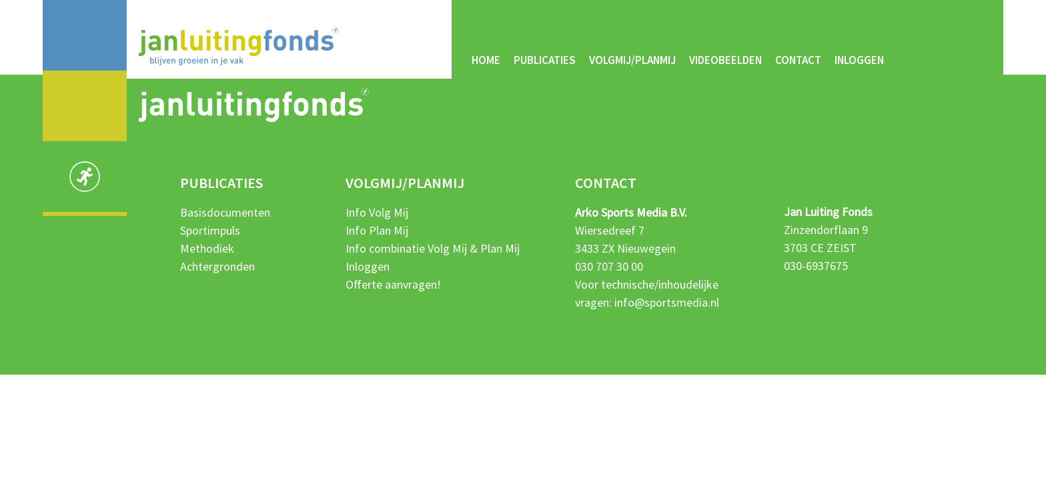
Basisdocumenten (225, 212)
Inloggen (859, 60)
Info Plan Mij (377, 230)
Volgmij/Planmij (632, 60)
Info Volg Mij (377, 212)
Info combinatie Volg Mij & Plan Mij (433, 248)
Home (486, 60)
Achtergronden (217, 266)
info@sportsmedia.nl (666, 302)
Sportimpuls (210, 230)
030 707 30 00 (609, 266)
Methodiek (207, 248)
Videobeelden (725, 60)
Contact (798, 60)
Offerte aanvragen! (393, 284)
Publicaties (545, 60)
